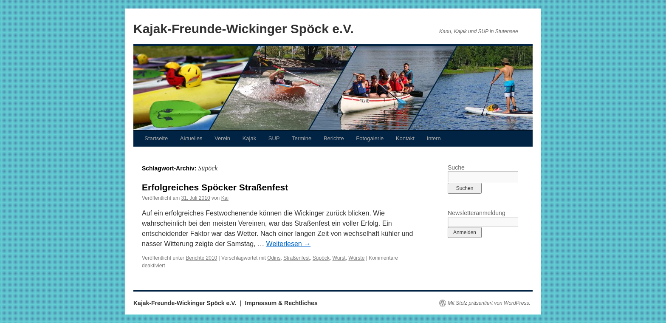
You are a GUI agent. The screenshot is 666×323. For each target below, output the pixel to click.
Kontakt (405, 138)
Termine (301, 138)
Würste (356, 258)
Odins (273, 258)
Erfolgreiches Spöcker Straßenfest (215, 187)
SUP (274, 138)
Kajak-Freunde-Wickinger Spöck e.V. (243, 29)
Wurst (339, 258)
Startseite (156, 138)
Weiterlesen (288, 243)
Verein (222, 138)
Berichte (334, 138)
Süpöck (321, 258)
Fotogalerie (370, 138)
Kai (225, 198)
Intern (434, 138)
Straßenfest (296, 258)
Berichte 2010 (201, 258)
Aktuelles (191, 138)
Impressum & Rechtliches (281, 303)
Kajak (250, 138)
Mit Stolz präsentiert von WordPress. (489, 303)
